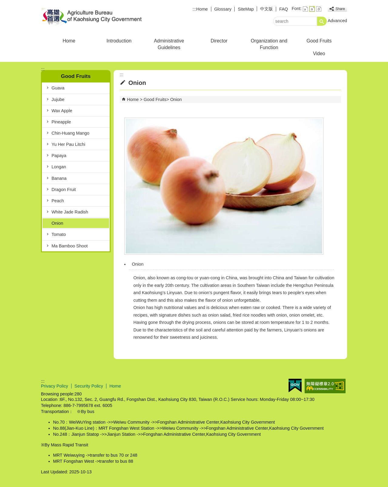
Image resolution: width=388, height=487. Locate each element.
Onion (57, 223)
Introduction (119, 40)
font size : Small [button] (305, 9)
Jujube (58, 99)
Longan (59, 166)
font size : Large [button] (318, 9)
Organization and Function (269, 44)
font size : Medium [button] (312, 9)
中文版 (266, 8)
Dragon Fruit (64, 189)
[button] (322, 21)
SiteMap (246, 9)
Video (319, 53)
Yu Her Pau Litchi (68, 144)
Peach (58, 200)
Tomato (59, 234)
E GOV (295, 385)
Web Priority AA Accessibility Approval (325, 386)
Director (219, 40)
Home (202, 9)
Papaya (59, 155)
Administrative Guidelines (169, 44)
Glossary (223, 9)
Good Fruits (319, 40)
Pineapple (61, 121)
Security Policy (89, 386)
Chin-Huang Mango (70, 133)
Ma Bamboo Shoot (70, 246)
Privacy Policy (54, 386)
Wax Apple (62, 110)
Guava (58, 88)
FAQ (283, 9)
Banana (59, 178)
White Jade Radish (70, 212)
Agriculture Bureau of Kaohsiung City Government (92, 16)
